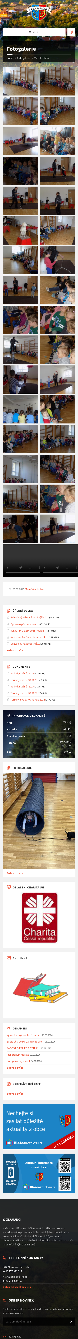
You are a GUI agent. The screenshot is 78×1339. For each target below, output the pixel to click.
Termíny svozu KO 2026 (24, 680)
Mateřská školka (34, 589)
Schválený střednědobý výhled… (30, 617)
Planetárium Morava (18, 1054)
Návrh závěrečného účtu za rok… (29, 637)
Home (10, 58)
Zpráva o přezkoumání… (25, 624)
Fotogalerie (24, 58)
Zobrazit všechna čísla (17, 1287)
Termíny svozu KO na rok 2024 (28, 699)
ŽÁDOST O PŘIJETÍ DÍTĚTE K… (23, 1048)
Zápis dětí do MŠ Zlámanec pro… (25, 1041)
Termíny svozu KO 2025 (24, 693)
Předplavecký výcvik (19, 1061)
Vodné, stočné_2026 (22, 673)
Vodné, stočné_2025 (22, 686)
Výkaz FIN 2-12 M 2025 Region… (28, 630)
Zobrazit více (15, 650)
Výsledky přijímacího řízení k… (24, 1035)
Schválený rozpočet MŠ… (25, 643)
